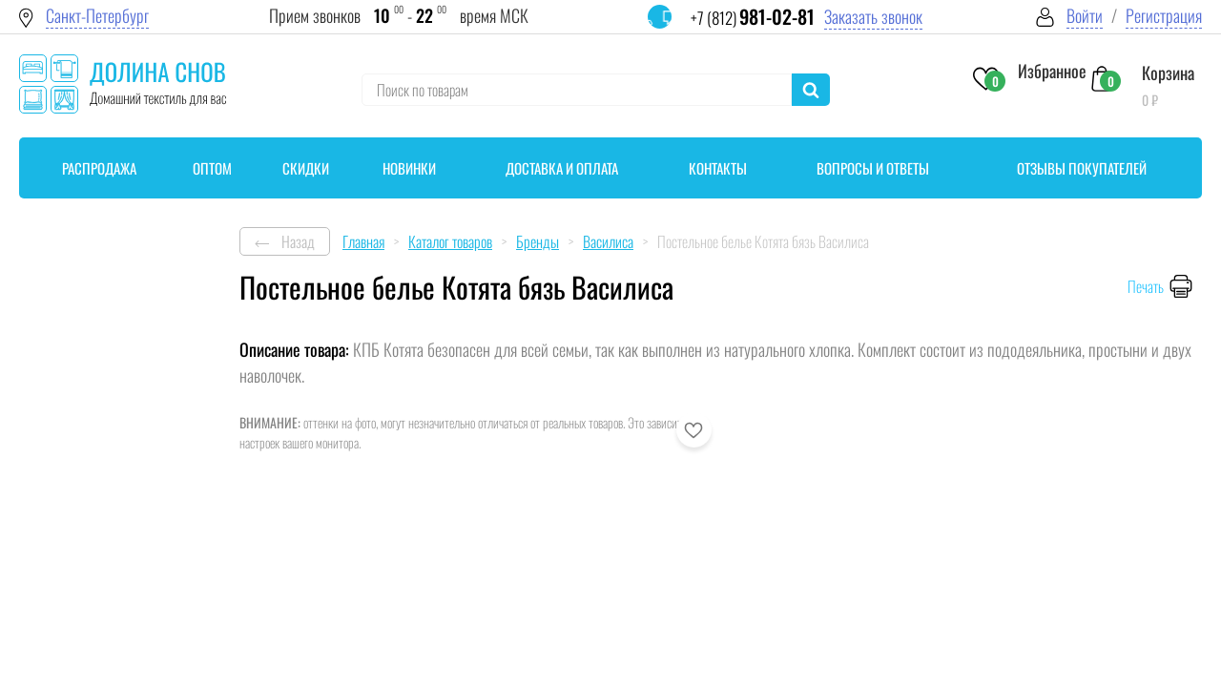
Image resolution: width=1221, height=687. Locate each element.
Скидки (305, 167)
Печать (1146, 286)
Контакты (718, 167)
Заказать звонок (873, 17)
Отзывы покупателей (1082, 167)
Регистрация (1164, 16)
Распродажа (99, 167)
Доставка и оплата (562, 167)
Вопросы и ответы (873, 167)
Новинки (409, 167)
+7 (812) (753, 18)
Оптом (212, 167)
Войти (1084, 16)
